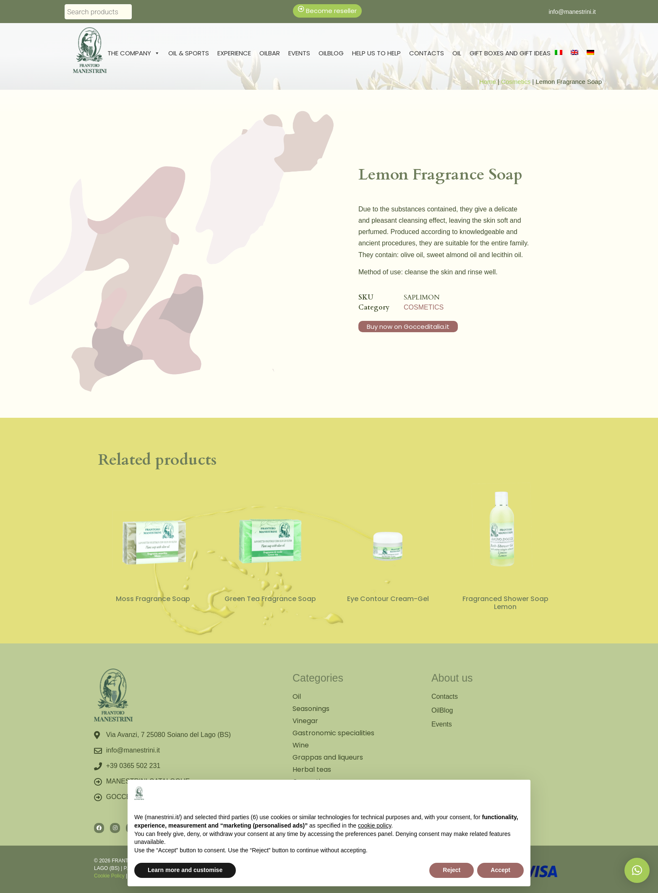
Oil (456, 53)
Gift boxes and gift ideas (510, 53)
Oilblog (331, 53)
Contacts (426, 53)
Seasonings (310, 708)
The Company (133, 53)
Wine (300, 745)
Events (299, 53)
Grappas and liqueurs (327, 757)
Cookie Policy (109, 876)
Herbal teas (311, 769)
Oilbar (269, 53)
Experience (234, 53)
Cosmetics (515, 81)
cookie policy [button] (374, 825)
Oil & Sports (188, 53)
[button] (637, 870)
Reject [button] (451, 870)
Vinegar (305, 721)
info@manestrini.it (571, 11)
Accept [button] (500, 870)
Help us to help (376, 53)
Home (487, 81)
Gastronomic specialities (333, 733)
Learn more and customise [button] (185, 870)
